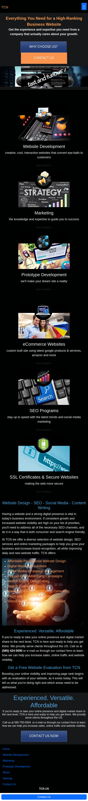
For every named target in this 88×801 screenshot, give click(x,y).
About (6, 772)
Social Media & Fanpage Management (35, 571)
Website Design (16, 503)
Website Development (16, 754)
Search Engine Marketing (26, 586)
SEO (38, 503)
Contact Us (9, 784)
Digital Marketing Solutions (27, 566)
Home (6, 749)
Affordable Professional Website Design (36, 561)
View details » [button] (44, 165)
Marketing (8, 760)
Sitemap (7, 778)
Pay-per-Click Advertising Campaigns (34, 576)
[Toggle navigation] (84, 6)
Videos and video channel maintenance (36, 601)
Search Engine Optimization (28, 581)
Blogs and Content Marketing (28, 596)
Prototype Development (16, 766)
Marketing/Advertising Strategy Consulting (38, 591)
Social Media (56, 503)
